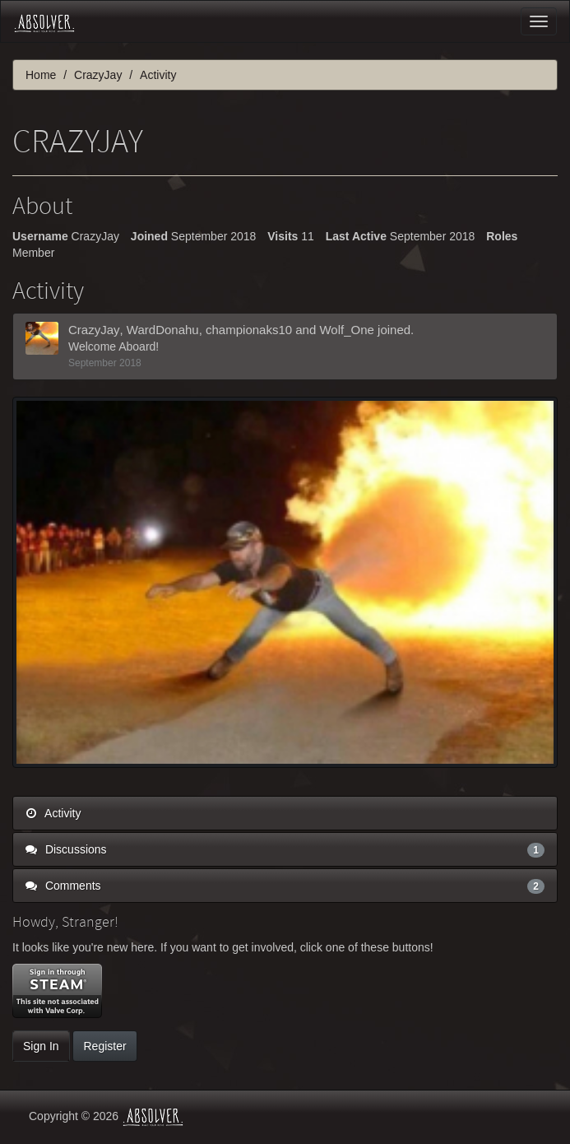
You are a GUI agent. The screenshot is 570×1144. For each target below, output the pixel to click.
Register (104, 1046)
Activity (53, 813)
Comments (285, 885)
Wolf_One (346, 330)
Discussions (285, 849)
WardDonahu (163, 330)
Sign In (41, 1046)
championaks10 (249, 330)
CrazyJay (94, 330)
